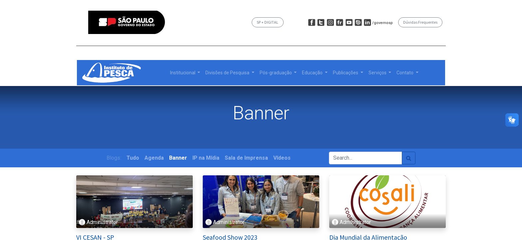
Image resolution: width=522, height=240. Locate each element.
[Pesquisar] (408, 158)
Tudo (133, 158)
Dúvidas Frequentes (420, 22)
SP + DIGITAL (267, 22)
